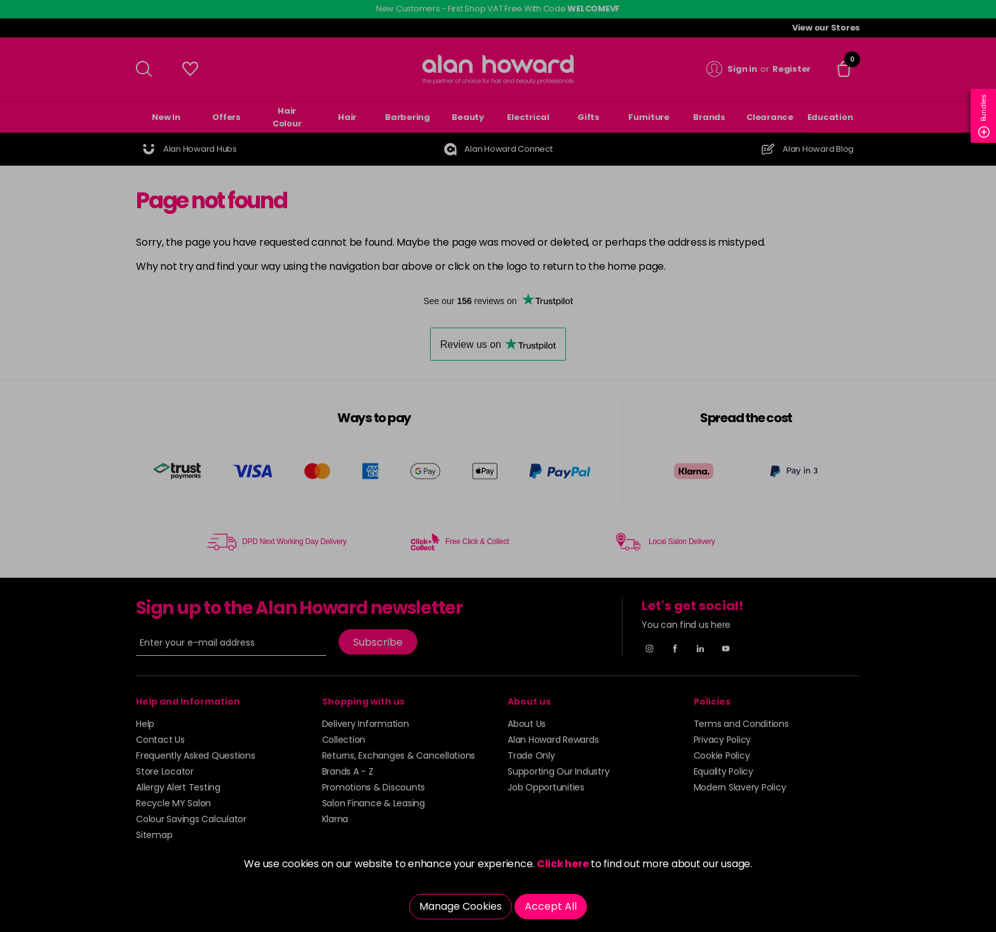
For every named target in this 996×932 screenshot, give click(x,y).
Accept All (551, 906)
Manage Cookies (460, 906)
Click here (563, 863)
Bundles (984, 116)
